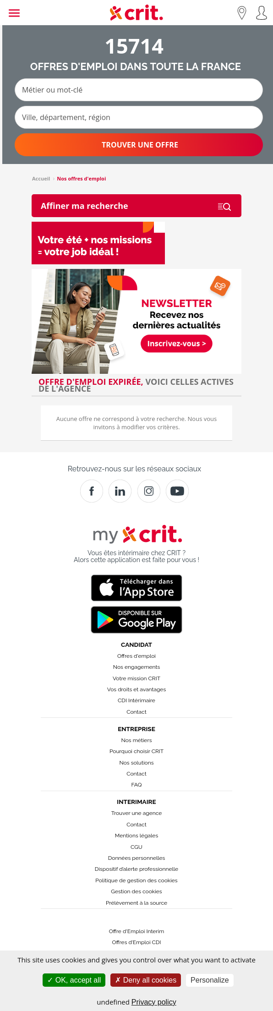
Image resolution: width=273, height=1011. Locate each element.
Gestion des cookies (136, 891)
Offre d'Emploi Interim (136, 931)
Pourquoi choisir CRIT (136, 751)
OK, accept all (74, 980)
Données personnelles (136, 858)
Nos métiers (136, 740)
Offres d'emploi (136, 656)
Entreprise (136, 728)
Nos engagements (136, 667)
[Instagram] (148, 491)
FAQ (136, 784)
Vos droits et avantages (136, 689)
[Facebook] (91, 491)
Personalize (210, 980)
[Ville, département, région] (139, 117)
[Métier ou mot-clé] (139, 89)
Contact (136, 712)
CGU (136, 847)
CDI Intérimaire (136, 700)
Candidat (136, 644)
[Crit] (120, 491)
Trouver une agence (136, 813)
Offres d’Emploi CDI (136, 942)
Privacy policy (153, 1002)
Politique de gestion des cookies (136, 880)
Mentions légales (136, 835)
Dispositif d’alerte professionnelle (136, 869)
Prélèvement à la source (136, 903)
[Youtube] (177, 491)
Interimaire (136, 801)
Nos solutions (136, 763)
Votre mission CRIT (136, 678)
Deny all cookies (145, 980)
